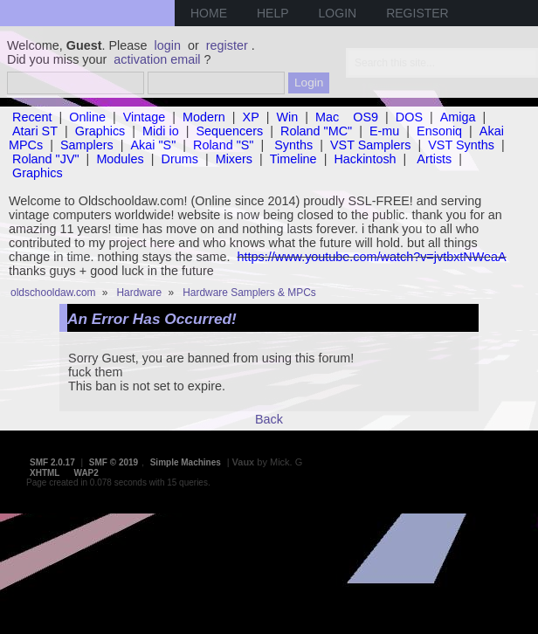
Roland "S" (223, 145)
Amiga (458, 117)
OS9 (365, 117)
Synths (293, 145)
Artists (434, 159)
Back (269, 419)
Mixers (234, 159)
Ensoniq (439, 131)
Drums (180, 159)
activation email (157, 59)
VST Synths (461, 145)
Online (87, 117)
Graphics (100, 131)
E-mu (384, 131)
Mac (327, 117)
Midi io (160, 131)
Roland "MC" (316, 131)
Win (288, 117)
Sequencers (229, 131)
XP (251, 117)
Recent (32, 117)
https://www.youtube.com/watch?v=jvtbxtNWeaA (372, 257)
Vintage (144, 117)
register (227, 45)
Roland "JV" (45, 159)
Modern (204, 117)
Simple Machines (185, 462)
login (168, 45)
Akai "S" (153, 145)
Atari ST (35, 131)
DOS (409, 117)
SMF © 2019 (113, 462)
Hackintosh (365, 159)
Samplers (87, 145)
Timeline (293, 159)
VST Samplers (370, 145)
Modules (119, 159)
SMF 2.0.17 (52, 462)
